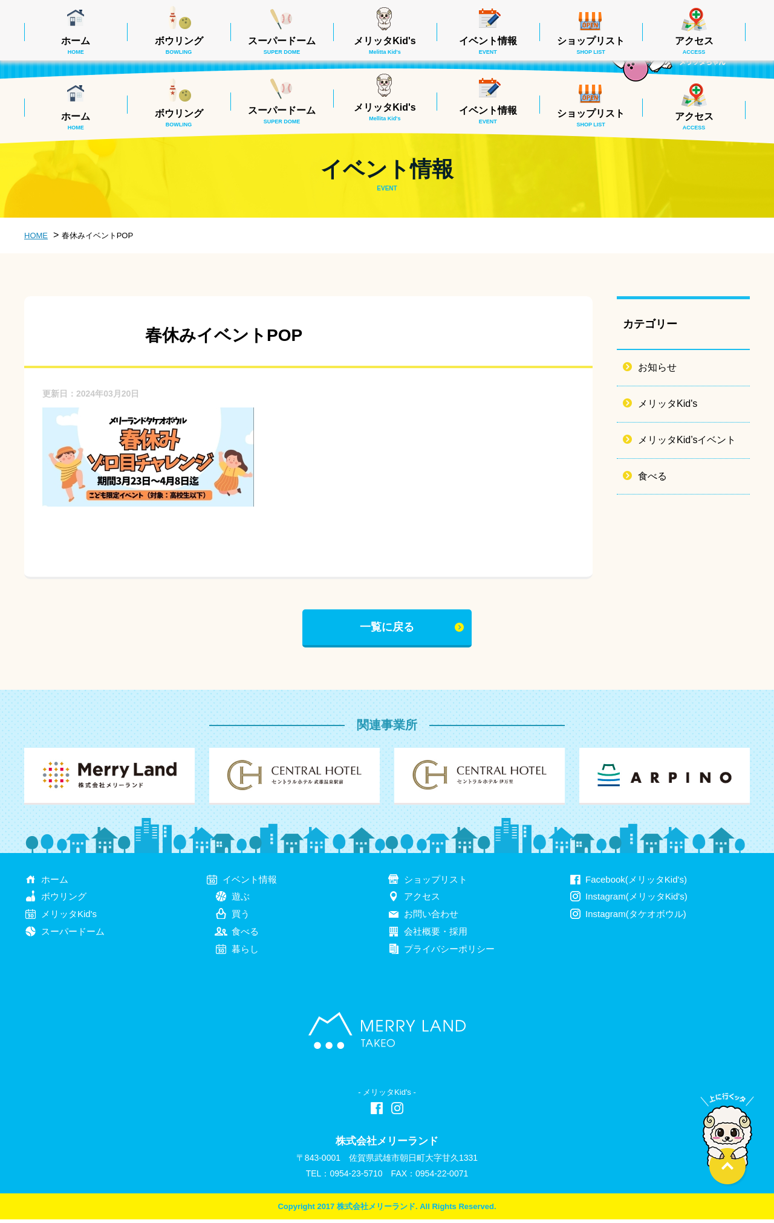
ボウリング (179, 118)
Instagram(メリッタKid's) (636, 900)
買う (241, 917)
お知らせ (657, 367)
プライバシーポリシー (449, 952)
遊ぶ (241, 900)
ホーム (75, 121)
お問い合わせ (431, 917)
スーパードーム (282, 115)
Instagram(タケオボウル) (635, 917)
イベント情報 (488, 115)
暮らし (245, 952)
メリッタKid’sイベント (687, 440)
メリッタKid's (384, 112)
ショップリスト (591, 118)
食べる (652, 476)
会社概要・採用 (435, 935)
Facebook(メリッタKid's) (636, 882)
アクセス (694, 121)
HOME (36, 235)
